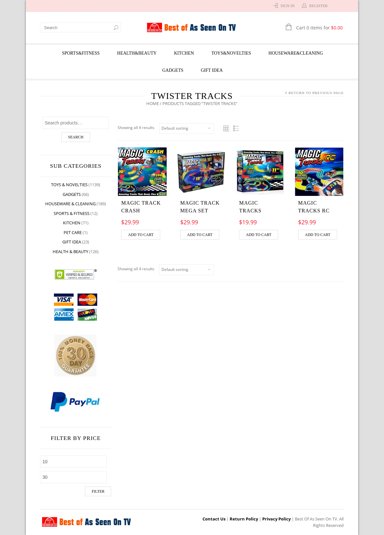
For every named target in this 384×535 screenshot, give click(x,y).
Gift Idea (212, 70)
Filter (98, 491)
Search (75, 137)
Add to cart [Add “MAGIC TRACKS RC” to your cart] (317, 234)
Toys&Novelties (231, 53)
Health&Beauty (137, 53)
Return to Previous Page (316, 93)
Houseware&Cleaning (295, 53)
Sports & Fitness (72, 213)
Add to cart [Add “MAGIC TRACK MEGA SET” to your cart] (200, 234)
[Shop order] (187, 128)
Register (318, 6)
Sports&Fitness (81, 53)
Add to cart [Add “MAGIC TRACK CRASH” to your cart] (141, 234)
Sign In (287, 6)
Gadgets (172, 70)
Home (153, 103)
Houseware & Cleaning (71, 204)
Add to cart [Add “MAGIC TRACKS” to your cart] (259, 234)
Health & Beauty (70, 251)
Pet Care (73, 232)
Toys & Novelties (69, 184)
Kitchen (184, 53)
